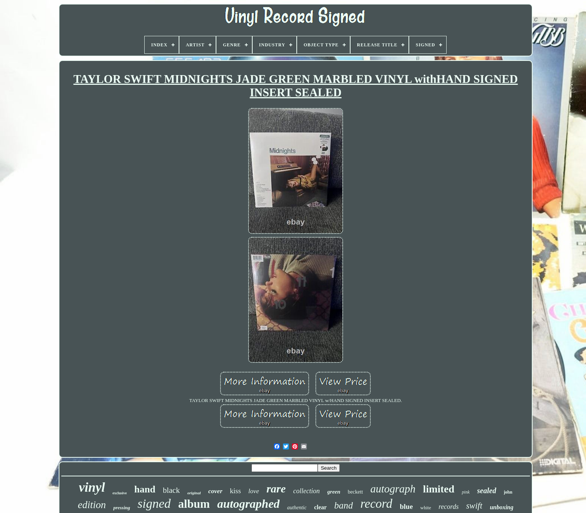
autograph (393, 489)
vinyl (92, 487)
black (171, 490)
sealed (486, 490)
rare (276, 488)
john (508, 492)
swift (474, 505)
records (448, 506)
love (254, 491)
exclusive (119, 493)
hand (144, 489)
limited (438, 489)
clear (320, 507)
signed (154, 503)
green (333, 492)
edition (92, 504)
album (194, 503)
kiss (235, 491)
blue (406, 506)
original (194, 493)
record (376, 503)
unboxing (501, 507)
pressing (121, 507)
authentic (296, 507)
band (343, 505)
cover (215, 491)
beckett (355, 492)
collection (306, 491)
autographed (248, 503)
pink (466, 492)
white (425, 507)
